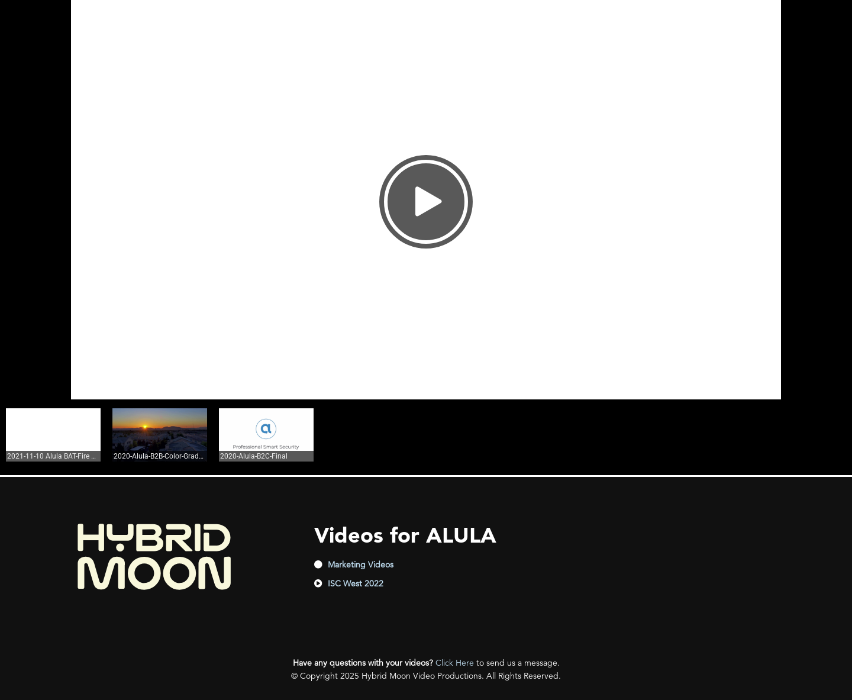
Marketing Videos (360, 564)
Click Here (454, 662)
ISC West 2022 (355, 583)
